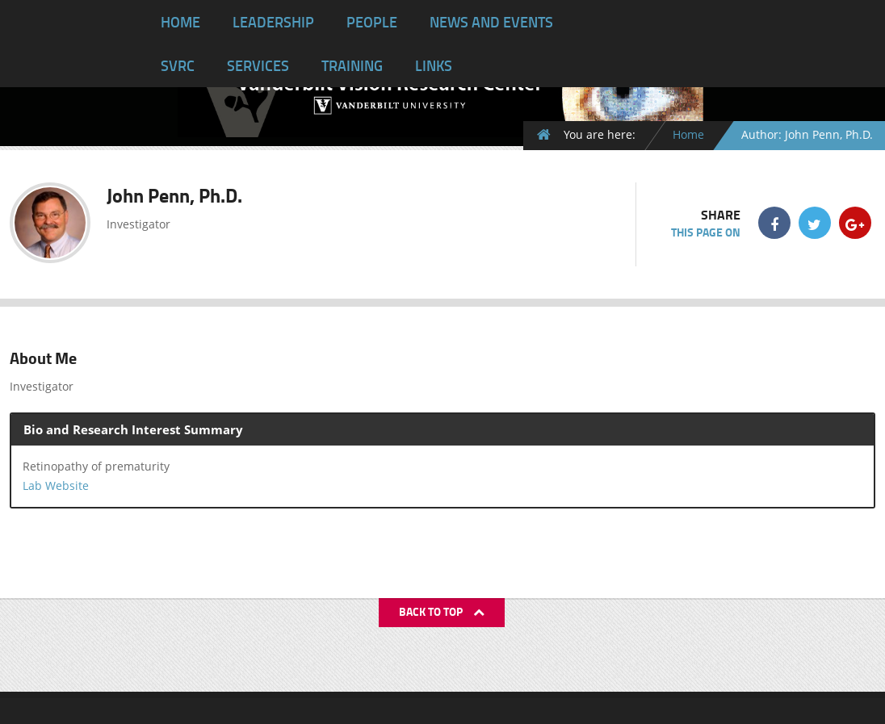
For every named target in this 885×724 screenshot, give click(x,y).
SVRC (178, 65)
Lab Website (56, 485)
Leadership (273, 21)
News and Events (491, 21)
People (371, 21)
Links (433, 65)
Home (180, 21)
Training (352, 65)
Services (258, 65)
